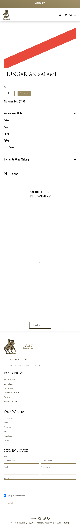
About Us (7, 440)
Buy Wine (7, 397)
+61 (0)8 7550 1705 (18, 359)
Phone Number (46, 467)
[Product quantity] (9, 93)
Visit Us (6, 431)
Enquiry (6, 478)
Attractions (7, 427)
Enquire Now (40, 2)
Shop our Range (39, 325)
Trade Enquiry (8, 436)
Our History (8, 418)
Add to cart (24, 93)
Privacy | (59, 522)
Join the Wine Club (10, 401)
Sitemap (66, 522)
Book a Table (8, 388)
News (6, 422)
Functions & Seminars (11, 393)
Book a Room (8, 384)
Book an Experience (10, 379)
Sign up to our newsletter (16, 496)
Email (6, 467)
